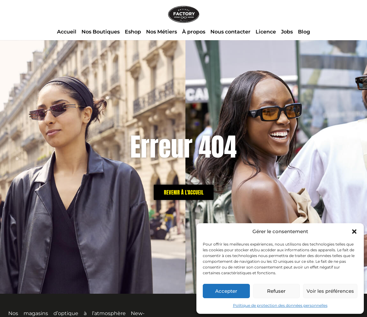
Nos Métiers (161, 32)
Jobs (287, 32)
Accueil (66, 32)
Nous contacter (230, 32)
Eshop (133, 32)
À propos (193, 32)
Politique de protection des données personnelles (280, 305)
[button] (354, 231)
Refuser (276, 291)
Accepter (226, 291)
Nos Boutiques (100, 32)
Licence (266, 32)
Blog (304, 32)
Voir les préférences (330, 291)
